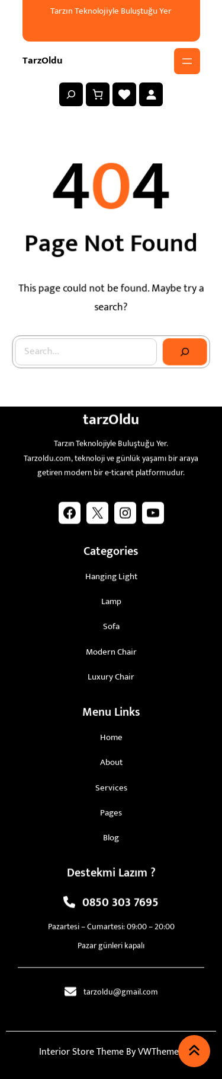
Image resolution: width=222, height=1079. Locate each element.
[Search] (183, 350)
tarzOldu (42, 60)
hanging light (111, 573)
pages (111, 809)
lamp (111, 598)
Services (111, 784)
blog (111, 834)
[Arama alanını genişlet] (71, 94)
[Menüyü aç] (187, 61)
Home (111, 734)
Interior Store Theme (81, 1052)
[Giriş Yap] (151, 94)
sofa (111, 624)
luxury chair (111, 674)
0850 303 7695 (120, 900)
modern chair (111, 649)
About (111, 760)
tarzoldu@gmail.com (120, 989)
